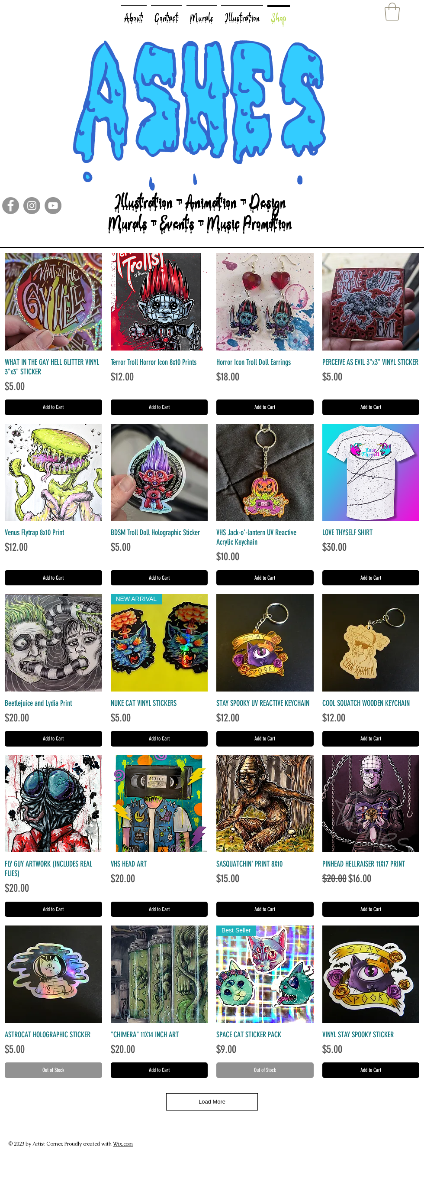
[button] (392, 12)
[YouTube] (53, 205)
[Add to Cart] (53, 407)
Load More (212, 1101)
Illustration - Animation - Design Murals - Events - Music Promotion (200, 218)
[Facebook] (10, 205)
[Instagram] (31, 205)
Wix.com (123, 1143)
